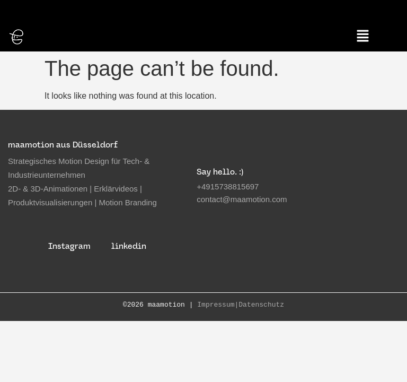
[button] (363, 36)
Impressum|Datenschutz (240, 304)
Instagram (69, 245)
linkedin (128, 245)
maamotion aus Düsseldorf (63, 143)
